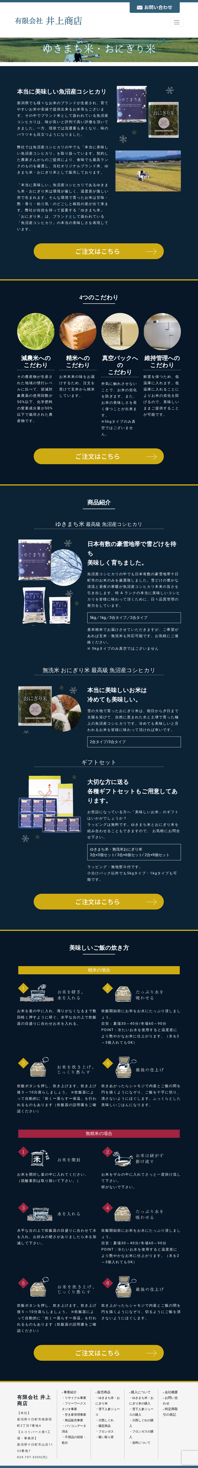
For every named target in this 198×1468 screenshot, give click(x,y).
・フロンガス (104, 1431)
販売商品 (102, 1392)
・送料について (139, 1442)
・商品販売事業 (72, 1420)
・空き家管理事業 (74, 1414)
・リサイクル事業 (74, 1398)
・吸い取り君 (104, 1437)
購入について (140, 1392)
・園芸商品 (103, 1426)
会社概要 (170, 1392)
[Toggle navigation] (176, 22)
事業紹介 (69, 1392)
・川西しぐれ (104, 1420)
